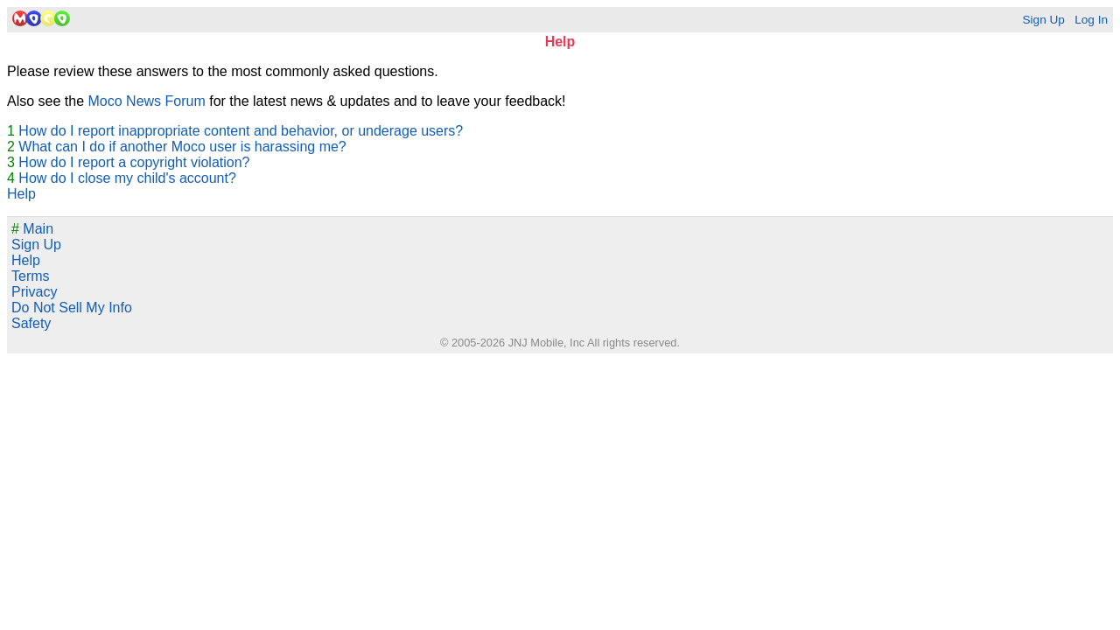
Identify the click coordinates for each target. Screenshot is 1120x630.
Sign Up (1043, 19)
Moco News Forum (147, 101)
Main (32, 228)
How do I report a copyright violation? (133, 162)
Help (21, 193)
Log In (1091, 19)
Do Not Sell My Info (71, 307)
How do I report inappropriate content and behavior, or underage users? (240, 130)
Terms (30, 276)
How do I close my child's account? (127, 178)
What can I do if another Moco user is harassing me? (182, 146)
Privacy (34, 291)
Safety (31, 323)
